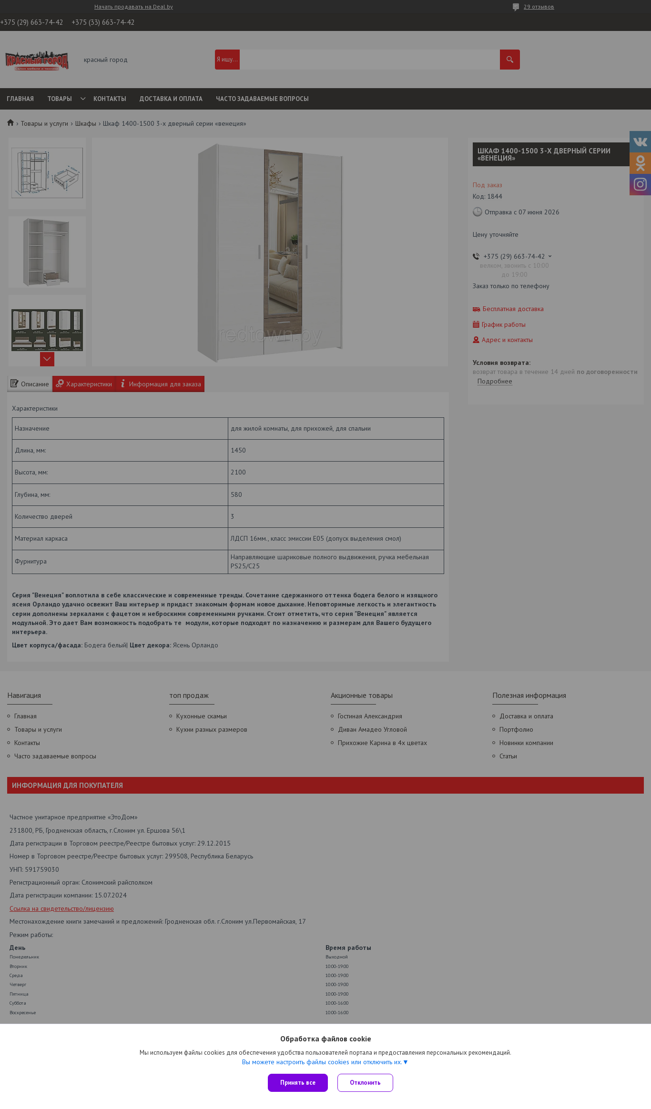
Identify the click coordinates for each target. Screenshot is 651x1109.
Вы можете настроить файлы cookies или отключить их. (322, 1062)
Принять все (297, 1083)
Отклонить (365, 1083)
